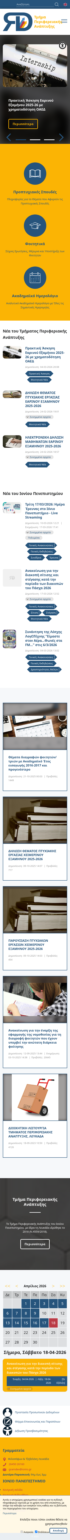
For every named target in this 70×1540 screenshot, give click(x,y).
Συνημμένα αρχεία (40, 417)
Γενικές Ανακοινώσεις (41, 545)
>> (62, 1286)
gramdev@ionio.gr (20, 1469)
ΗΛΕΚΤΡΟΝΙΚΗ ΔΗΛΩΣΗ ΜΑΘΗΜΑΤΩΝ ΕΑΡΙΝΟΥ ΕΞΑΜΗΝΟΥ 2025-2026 (44, 441)
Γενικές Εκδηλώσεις (42, 551)
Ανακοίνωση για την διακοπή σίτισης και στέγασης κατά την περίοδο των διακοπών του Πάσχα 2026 (44, 579)
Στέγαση (51, 612)
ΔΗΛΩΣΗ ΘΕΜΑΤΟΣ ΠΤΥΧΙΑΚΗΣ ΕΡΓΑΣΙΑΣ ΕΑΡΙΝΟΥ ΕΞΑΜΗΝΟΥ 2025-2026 (42, 399)
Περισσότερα (23, 124)
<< (7, 1286)
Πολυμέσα (34, 537)
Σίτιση (34, 612)
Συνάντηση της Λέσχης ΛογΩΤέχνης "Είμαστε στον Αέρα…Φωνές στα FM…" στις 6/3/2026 (43, 638)
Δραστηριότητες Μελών (44, 669)
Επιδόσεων (43, 1532)
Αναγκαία (28, 1532)
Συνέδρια (36, 557)
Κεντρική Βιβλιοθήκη (15, 1495)
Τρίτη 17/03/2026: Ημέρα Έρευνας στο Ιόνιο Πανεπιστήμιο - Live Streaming (45, 510)
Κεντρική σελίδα (13, 1489)
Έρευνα (53, 557)
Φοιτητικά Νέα (39, 379)
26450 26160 (16, 1464)
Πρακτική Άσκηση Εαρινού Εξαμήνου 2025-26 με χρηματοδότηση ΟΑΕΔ (44, 354)
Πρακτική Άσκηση (39, 373)
